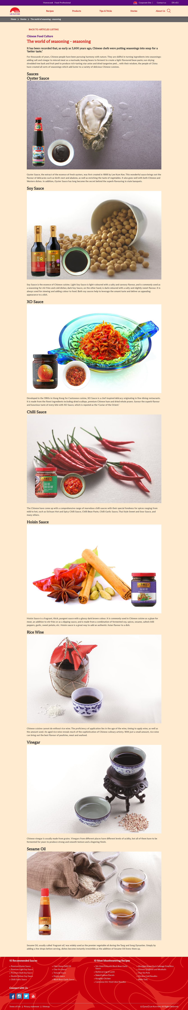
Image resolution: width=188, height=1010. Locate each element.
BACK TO (33, 29)
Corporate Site (142, 2)
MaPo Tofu (143, 980)
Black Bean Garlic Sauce (64, 980)
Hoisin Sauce (59, 976)
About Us (160, 11)
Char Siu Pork (144, 973)
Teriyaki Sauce (60, 973)
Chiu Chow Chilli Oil (62, 966)
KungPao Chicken (103, 979)
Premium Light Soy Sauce (22, 970)
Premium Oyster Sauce (21, 966)
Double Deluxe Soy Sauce (22, 976)
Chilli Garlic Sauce (19, 980)
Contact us (161, 3)
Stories (133, 11)
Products (76, 11)
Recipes (50, 11)
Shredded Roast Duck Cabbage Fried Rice (156, 966)
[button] (179, 11)
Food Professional (63, 3)
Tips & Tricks (105, 11)
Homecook (48, 3)
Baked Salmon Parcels (104, 975)
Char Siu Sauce (60, 970)
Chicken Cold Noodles (147, 976)
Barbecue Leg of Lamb (105, 972)
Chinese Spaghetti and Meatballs (152, 970)
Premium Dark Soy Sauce (22, 973)
